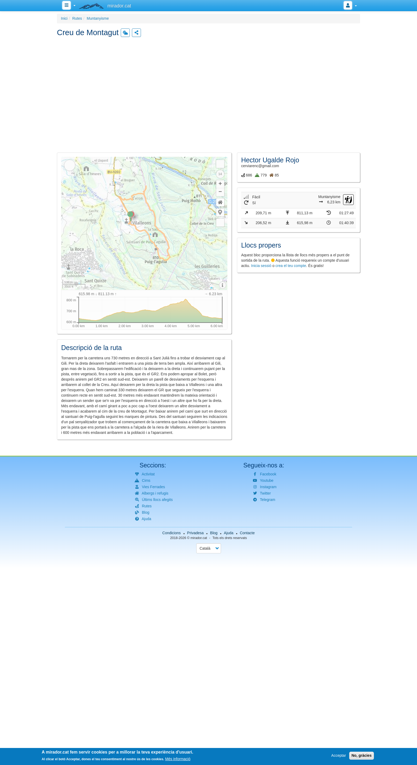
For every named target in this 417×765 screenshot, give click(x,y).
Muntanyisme (98, 18)
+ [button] (220, 381)
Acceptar (338, 755)
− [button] (220, 389)
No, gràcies (362, 755)
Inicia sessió (261, 462)
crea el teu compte (291, 462)
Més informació (177, 759)
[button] (208, 192)
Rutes (77, 18)
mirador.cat (198, 735)
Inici (64, 18)
